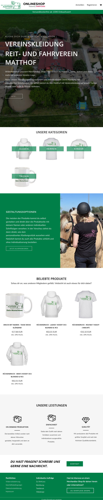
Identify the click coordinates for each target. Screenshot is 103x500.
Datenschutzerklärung (13, 488)
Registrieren (92, 5)
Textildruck (40, 488)
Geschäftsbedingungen (14, 485)
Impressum (10, 491)
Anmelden (80, 5)
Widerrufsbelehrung (13, 482)
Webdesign (40, 492)
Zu (37, 482)
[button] (101, 5)
